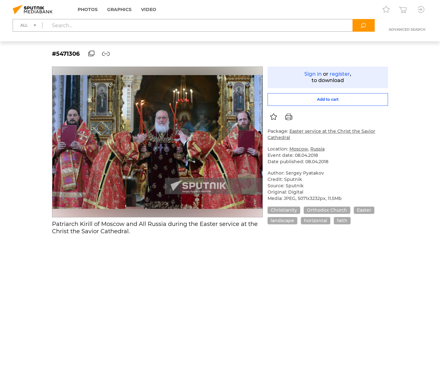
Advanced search (407, 29)
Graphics (119, 9)
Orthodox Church (327, 210)
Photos (88, 9)
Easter (364, 210)
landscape (282, 220)
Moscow (298, 149)
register (340, 74)
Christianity (284, 210)
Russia (317, 149)
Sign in (313, 74)
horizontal (315, 220)
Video (148, 9)
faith (342, 220)
